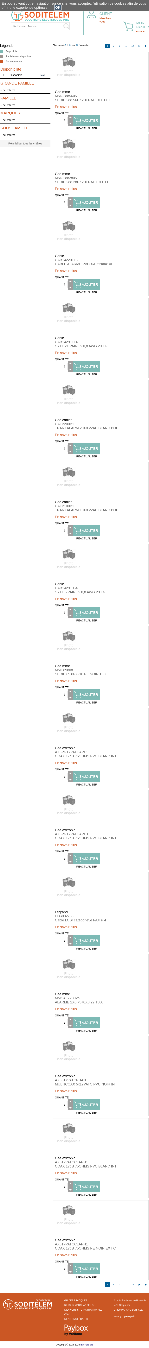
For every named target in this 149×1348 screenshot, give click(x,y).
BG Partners (87, 1344)
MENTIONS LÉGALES (76, 1319)
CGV (66, 1314)
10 (132, 46)
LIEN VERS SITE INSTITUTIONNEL (83, 1309)
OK (58, 8)
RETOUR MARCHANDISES (79, 1305)
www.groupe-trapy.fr (124, 1316)
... (126, 46)
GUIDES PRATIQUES (75, 1300)
